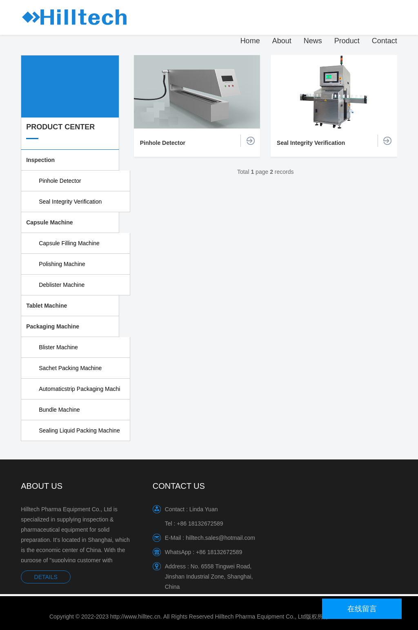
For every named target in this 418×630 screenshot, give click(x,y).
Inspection (40, 160)
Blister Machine (58, 347)
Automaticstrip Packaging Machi (79, 389)
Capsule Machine (49, 222)
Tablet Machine (46, 305)
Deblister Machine (61, 285)
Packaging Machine (52, 326)
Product (347, 41)
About (281, 41)
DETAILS (46, 577)
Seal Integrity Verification (70, 201)
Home (250, 41)
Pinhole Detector (60, 180)
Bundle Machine (59, 409)
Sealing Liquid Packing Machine (79, 430)
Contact (384, 41)
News (313, 41)
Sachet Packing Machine (70, 368)
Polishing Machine (62, 264)
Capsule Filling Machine (69, 243)
